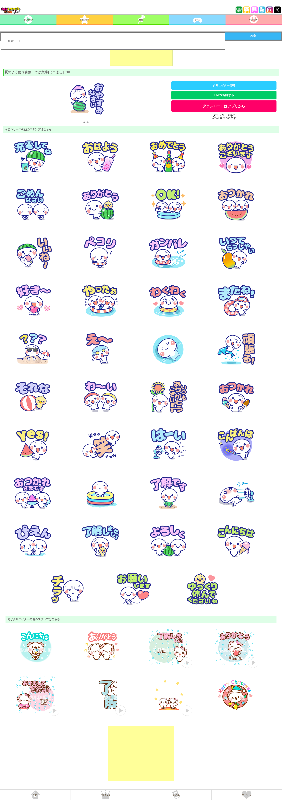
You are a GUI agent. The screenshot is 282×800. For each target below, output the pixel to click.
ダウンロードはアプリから (224, 106)
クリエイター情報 (224, 85)
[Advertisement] (141, 56)
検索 (253, 35)
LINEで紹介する (224, 95)
